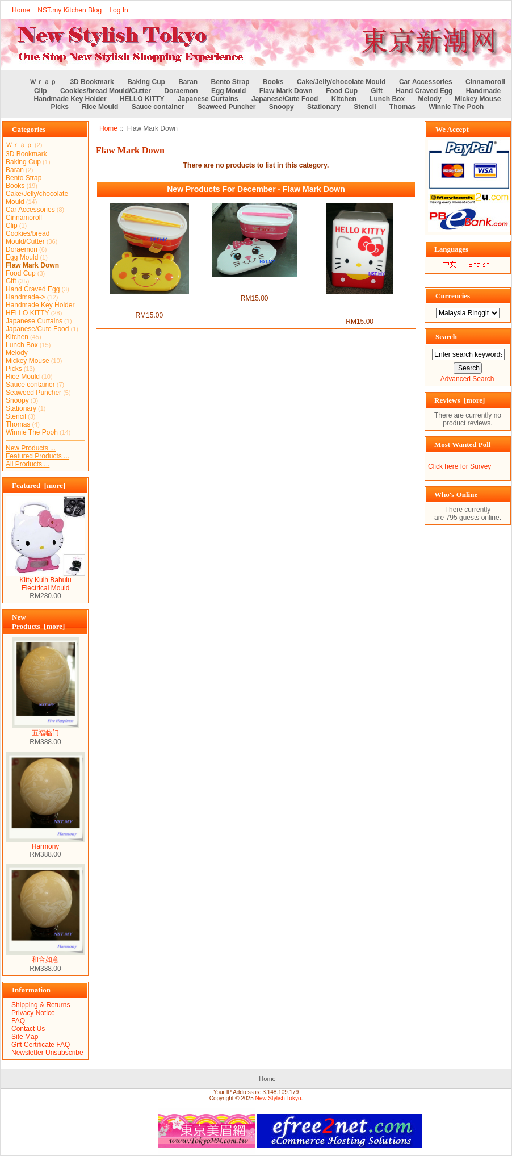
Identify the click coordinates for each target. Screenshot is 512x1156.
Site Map (24, 1037)
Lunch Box (387, 99)
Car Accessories (425, 82)
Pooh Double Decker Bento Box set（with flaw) (149, 302)
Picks (60, 107)
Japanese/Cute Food (284, 99)
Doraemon (181, 91)
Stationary (324, 107)
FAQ (18, 1021)
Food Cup (342, 91)
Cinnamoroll (485, 82)
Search (446, 336)
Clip (40, 91)
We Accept (452, 129)
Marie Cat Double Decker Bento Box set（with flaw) (254, 285)
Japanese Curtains (208, 99)
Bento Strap (230, 82)
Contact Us (28, 1029)
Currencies (452, 295)
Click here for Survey (459, 466)
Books (273, 82)
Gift (377, 91)
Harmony (45, 843)
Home (21, 10)
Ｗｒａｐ (43, 82)
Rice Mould (100, 107)
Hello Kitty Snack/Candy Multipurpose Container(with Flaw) (359, 306)
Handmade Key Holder (70, 99)
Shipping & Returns (40, 1005)
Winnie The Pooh (456, 107)
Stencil (365, 107)
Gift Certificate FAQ (40, 1045)
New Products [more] (38, 622)
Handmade (483, 91)
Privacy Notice (33, 1013)
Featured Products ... (37, 456)
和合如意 (45, 956)
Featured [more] (38, 485)
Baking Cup (146, 82)
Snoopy (281, 107)
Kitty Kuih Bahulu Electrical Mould (45, 581)
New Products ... (31, 448)
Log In (118, 10)
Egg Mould (228, 91)
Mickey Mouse (478, 99)
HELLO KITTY (142, 99)
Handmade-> (25, 297)
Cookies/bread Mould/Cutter (105, 91)
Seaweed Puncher (227, 107)
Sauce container (158, 107)
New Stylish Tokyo (278, 1098)
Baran (188, 82)
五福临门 (45, 729)
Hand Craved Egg (424, 91)
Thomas (402, 107)
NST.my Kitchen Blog (69, 10)
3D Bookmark (92, 82)
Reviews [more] (459, 400)
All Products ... (27, 464)
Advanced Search (467, 379)
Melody (429, 99)
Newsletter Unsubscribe (47, 1053)
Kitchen (343, 99)
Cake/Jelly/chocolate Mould (341, 82)
